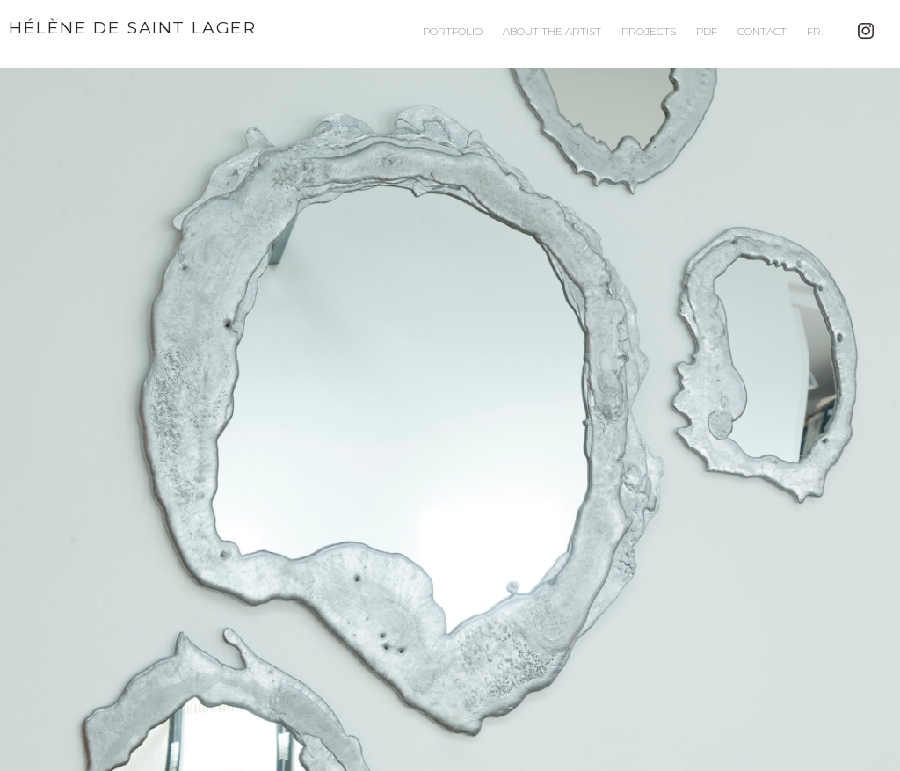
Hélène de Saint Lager (133, 27)
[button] (450, 419)
